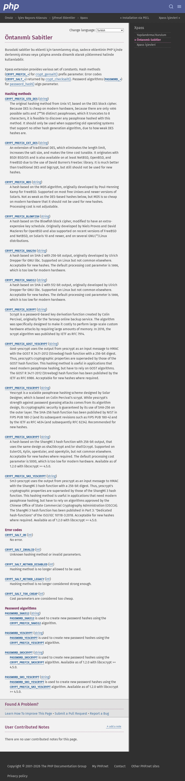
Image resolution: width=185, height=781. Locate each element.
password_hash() (22, 84)
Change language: (82, 30)
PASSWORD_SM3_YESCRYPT (22, 677)
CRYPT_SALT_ (16, 79)
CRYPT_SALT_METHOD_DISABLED (26, 564)
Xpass (84, 18)
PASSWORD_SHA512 (17, 613)
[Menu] (179, 6)
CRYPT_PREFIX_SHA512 (20, 280)
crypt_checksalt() (58, 79)
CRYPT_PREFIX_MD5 (18, 182)
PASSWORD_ (113, 79)
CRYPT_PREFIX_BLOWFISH (22, 216)
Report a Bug (99, 713)
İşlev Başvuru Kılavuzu (32, 18)
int (30, 535)
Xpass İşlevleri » (169, 18)
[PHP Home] (11, 6)
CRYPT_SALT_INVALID (19, 549)
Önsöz (9, 18)
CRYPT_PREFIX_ (17, 74)
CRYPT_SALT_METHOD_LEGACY (24, 579)
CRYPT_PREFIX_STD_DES (21, 99)
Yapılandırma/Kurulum (151, 35)
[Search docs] (171, 6)
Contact (120, 766)
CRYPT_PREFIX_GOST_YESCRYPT (26, 344)
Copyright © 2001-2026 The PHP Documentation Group (46, 766)
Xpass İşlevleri (146, 45)
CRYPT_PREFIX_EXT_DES (21, 143)
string (43, 99)
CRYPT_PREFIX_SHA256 (20, 251)
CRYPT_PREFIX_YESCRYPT (22, 388)
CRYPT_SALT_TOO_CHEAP (21, 594)
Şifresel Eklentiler (63, 18)
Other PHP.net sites (145, 766)
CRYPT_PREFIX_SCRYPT (20, 309)
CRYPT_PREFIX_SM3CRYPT (22, 437)
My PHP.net (100, 766)
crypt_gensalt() (47, 74)
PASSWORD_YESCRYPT (19, 633)
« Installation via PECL (134, 18)
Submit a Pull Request (71, 713)
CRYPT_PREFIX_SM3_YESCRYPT (25, 476)
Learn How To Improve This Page (28, 713)
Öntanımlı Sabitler (149, 40)
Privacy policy (17, 776)
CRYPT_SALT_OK (15, 535)
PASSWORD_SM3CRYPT (19, 652)
